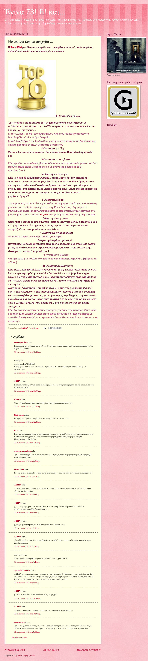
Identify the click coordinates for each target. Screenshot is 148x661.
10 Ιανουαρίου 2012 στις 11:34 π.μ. (27, 406)
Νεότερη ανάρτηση (14, 649)
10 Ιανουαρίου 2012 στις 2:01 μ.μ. (27, 461)
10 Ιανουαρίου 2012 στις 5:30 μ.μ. (27, 513)
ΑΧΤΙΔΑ (17, 381)
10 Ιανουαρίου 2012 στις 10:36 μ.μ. (27, 598)
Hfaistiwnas (19, 415)
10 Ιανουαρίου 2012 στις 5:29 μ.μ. (27, 495)
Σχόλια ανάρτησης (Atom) (24, 655)
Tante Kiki (16, 47)
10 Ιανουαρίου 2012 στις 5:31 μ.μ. (27, 528)
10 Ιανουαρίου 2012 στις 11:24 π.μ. (27, 373)
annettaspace (19, 622)
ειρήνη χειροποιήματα (23, 451)
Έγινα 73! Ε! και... (34, 11)
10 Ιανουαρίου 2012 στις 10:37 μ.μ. (27, 614)
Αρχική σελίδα (51, 649)
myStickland (19, 469)
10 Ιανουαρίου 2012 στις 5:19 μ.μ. (27, 477)
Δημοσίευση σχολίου (19, 637)
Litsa (16, 430)
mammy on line (20, 342)
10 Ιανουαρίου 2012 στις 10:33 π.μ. (27, 352)
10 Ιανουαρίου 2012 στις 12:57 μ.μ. (27, 443)
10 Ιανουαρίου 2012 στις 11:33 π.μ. (27, 391)
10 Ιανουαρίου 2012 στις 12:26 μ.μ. (27, 422)
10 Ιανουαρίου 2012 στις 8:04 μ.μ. (27, 583)
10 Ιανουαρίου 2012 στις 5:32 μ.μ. (27, 546)
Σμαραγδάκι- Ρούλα (22, 570)
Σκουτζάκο (42, 214)
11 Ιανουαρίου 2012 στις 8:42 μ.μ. (27, 632)
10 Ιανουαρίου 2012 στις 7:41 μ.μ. (27, 562)
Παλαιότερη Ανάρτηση (89, 649)
